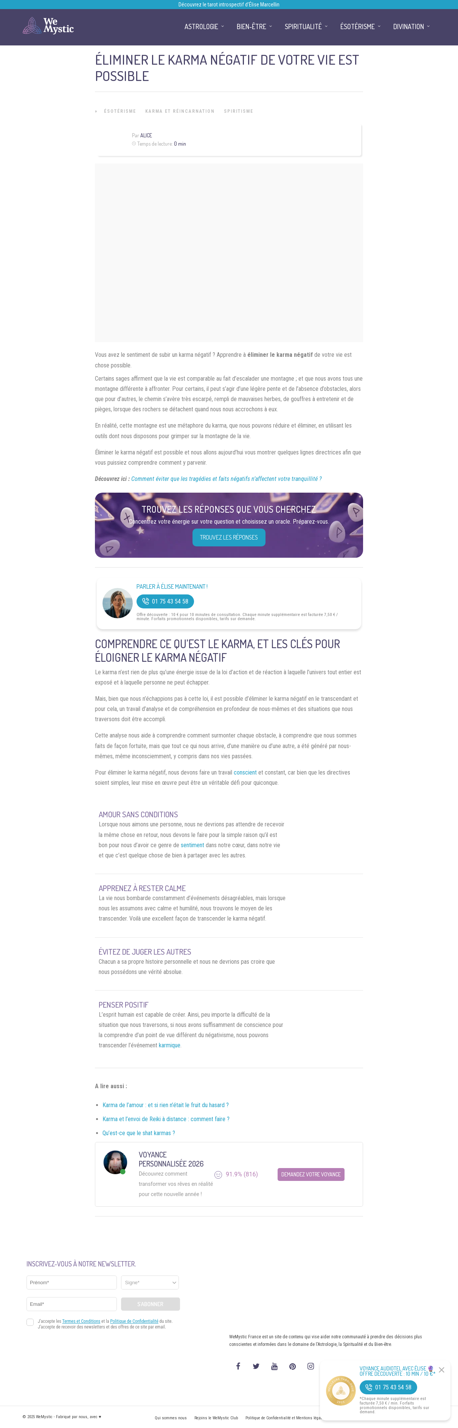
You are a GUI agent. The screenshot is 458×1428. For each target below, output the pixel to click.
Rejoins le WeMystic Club (216, 1418)
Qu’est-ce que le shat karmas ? (138, 1133)
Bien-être (251, 26)
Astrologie (201, 26)
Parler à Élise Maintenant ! (172, 586)
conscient (245, 772)
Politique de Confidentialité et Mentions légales (285, 1418)
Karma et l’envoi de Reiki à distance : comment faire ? (166, 1119)
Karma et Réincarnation (180, 111)
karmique (169, 1045)
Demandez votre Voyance (311, 1174)
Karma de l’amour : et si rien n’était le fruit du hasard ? (165, 1105)
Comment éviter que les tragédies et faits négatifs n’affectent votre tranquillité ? (226, 478)
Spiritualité (303, 26)
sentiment (192, 845)
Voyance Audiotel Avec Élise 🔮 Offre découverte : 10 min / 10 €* (398, 1371)
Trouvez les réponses (229, 537)
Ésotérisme (120, 111)
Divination (408, 26)
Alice (146, 135)
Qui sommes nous (171, 1418)
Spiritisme (238, 111)
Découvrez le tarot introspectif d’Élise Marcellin (229, 5)
